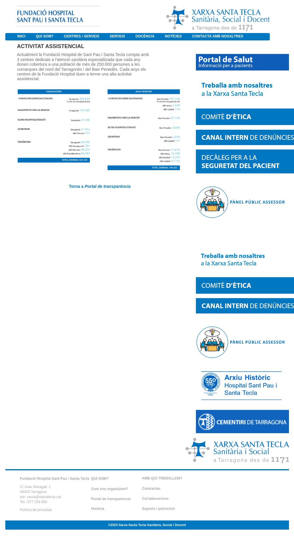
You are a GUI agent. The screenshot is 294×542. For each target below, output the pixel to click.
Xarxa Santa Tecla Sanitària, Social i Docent (152, 525)
